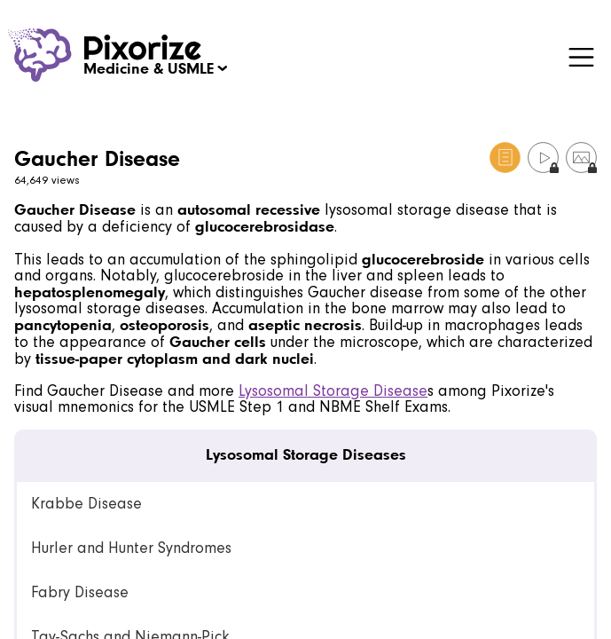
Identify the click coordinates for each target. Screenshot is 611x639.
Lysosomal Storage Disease (333, 391)
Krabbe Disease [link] (86, 503)
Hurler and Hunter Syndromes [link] (131, 548)
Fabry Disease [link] (80, 592)
